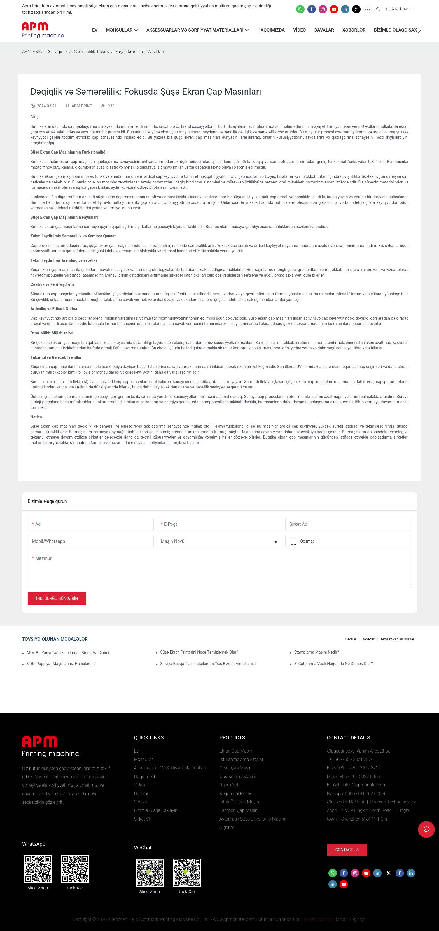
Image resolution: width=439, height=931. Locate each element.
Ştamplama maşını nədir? (316, 652)
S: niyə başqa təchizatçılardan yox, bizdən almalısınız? (208, 663)
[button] (419, 30)
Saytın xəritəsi (319, 919)
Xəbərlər (368, 639)
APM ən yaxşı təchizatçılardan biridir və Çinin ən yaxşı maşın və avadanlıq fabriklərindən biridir (67, 652)
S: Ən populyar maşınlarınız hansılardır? (61, 663)
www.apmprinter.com (234, 919)
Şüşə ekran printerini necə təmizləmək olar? (199, 652)
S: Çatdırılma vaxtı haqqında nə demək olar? (333, 663)
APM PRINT (33, 51)
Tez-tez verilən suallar (397, 639)
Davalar (350, 639)
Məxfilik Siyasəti (351, 919)
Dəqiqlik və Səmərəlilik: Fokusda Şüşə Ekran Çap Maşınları (108, 51)
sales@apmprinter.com (363, 785)
